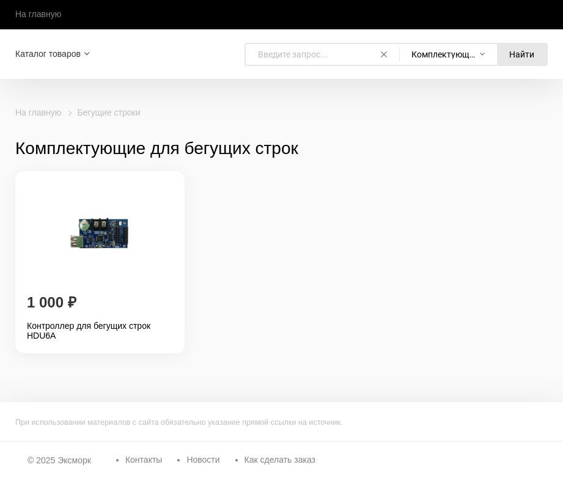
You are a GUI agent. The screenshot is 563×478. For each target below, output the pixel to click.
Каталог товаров (48, 54)
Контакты (143, 460)
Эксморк (74, 460)
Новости (202, 460)
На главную (38, 14)
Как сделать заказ (280, 460)
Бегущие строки (109, 112)
